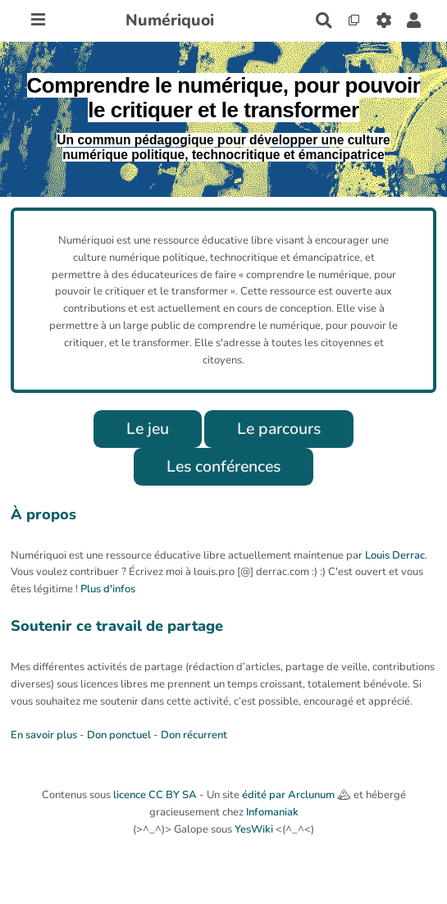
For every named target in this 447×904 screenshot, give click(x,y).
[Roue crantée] (383, 20)
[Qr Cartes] (353, 20)
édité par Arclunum (288, 795)
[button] (413, 20)
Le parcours (279, 429)
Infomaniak (272, 812)
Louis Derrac (395, 555)
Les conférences (223, 466)
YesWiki (254, 829)
